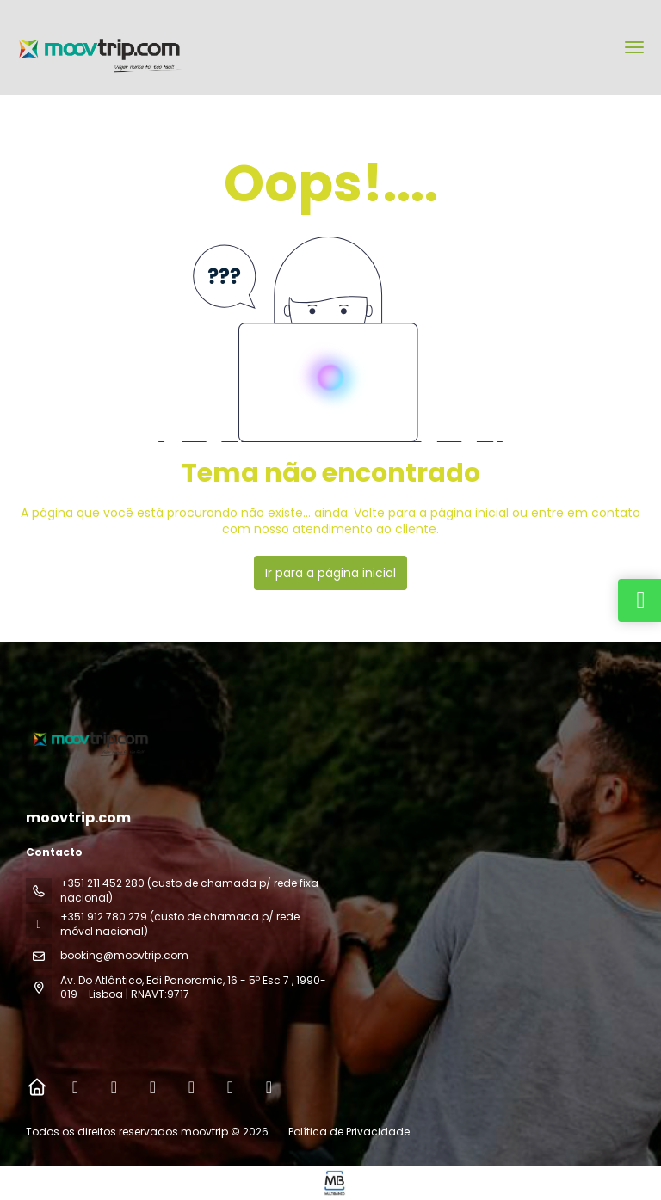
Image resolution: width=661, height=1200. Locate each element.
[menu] (634, 47)
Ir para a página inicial (330, 573)
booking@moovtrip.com (124, 955)
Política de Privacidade (349, 1131)
